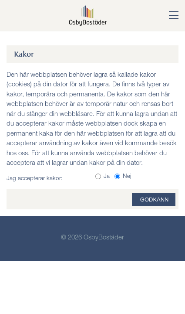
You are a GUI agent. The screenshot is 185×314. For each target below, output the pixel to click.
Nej (127, 177)
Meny (17, 14)
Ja (107, 177)
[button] (167, 16)
